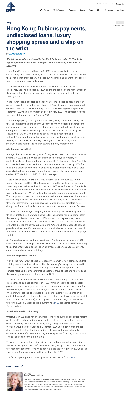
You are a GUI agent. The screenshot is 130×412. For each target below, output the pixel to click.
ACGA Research (59, 10)
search (88, 4)
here (72, 357)
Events (82, 10)
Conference (109, 10)
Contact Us (120, 4)
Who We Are (44, 10)
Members (120, 10)
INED (56, 303)
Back (120, 22)
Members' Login (108, 4)
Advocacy (72, 10)
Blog (98, 10)
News (91, 10)
